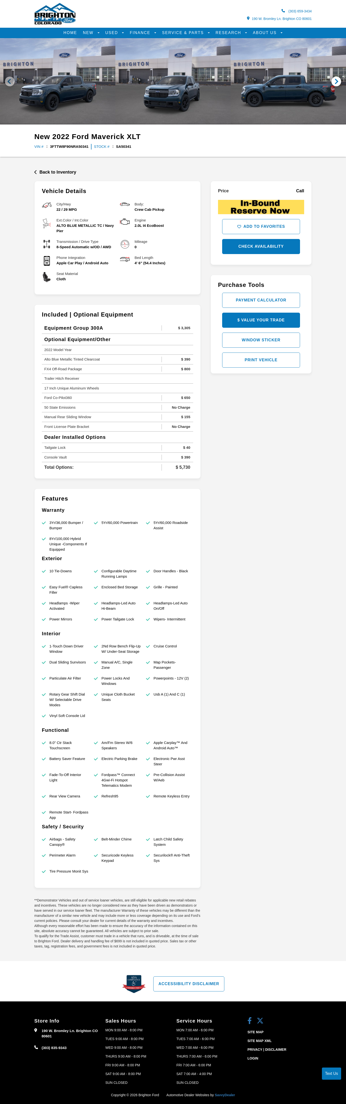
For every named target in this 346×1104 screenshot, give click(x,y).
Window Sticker (261, 340)
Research (229, 33)
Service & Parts (183, 33)
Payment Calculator (261, 300)
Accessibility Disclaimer (188, 984)
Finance (141, 33)
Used (112, 33)
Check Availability (261, 246)
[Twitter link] (260, 1021)
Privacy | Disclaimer (266, 1049)
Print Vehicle (261, 360)
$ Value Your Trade (261, 320)
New (89, 33)
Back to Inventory (55, 172)
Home (70, 33)
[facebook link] (249, 1021)
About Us (265, 33)
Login (252, 1058)
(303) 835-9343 (54, 1048)
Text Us (331, 1073)
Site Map (255, 1032)
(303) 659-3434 (297, 11)
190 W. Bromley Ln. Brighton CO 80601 (279, 19)
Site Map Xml (259, 1041)
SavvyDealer (225, 1095)
